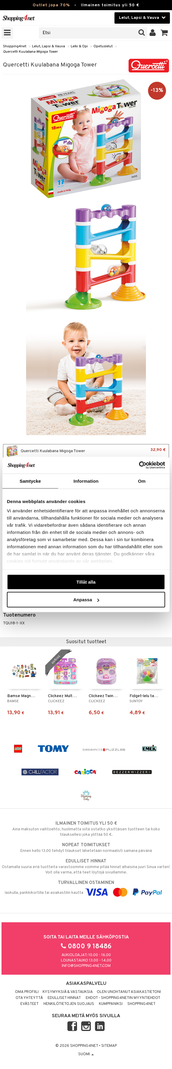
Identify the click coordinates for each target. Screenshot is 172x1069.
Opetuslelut (103, 46)
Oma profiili (27, 992)
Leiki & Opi (79, 46)
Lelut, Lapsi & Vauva (48, 46)
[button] (164, 33)
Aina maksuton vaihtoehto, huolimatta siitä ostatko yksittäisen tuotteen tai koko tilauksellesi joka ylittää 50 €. (86, 828)
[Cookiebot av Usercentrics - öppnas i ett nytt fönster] (139, 465)
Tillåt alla (86, 581)
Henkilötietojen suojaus (68, 1004)
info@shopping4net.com (86, 966)
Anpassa (86, 599)
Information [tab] (86, 480)
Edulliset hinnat (64, 998)
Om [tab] (141, 480)
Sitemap (109, 1046)
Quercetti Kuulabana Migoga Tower (30, 51)
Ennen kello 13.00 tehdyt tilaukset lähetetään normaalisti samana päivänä (86, 847)
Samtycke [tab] (30, 480)
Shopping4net (14, 46)
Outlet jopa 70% (51, 5)
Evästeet (29, 1004)
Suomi (86, 1054)
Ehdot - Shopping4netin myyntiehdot (123, 998)
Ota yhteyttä (29, 998)
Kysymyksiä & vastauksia (68, 992)
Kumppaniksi (111, 1004)
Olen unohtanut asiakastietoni (129, 992)
